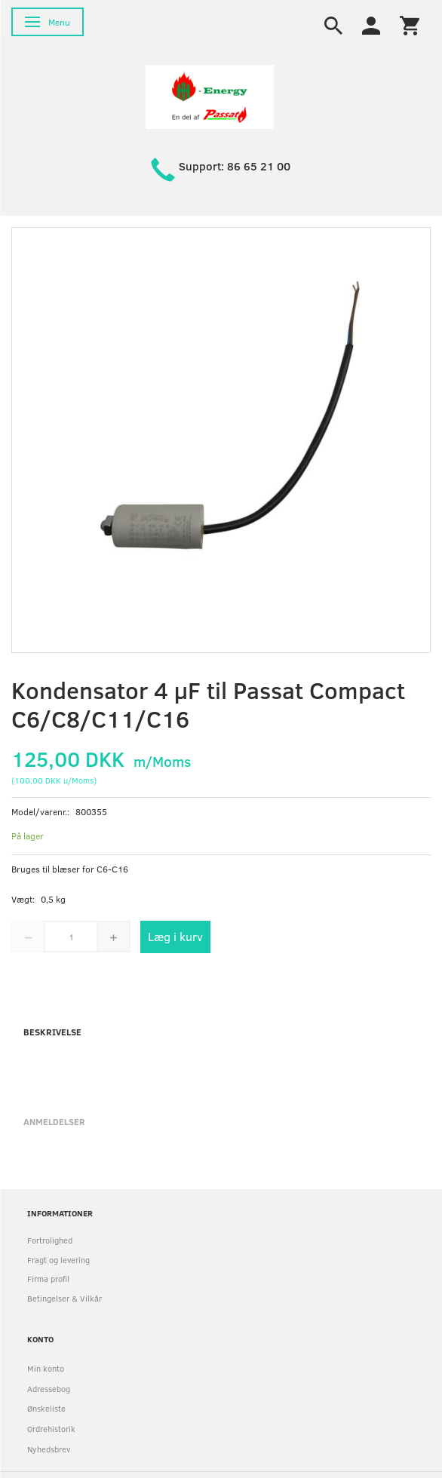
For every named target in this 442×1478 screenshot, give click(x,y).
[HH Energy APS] (210, 95)
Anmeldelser (54, 1121)
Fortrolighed (49, 1240)
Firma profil (48, 1278)
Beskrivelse (52, 1032)
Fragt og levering (58, 1259)
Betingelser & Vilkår (64, 1298)
